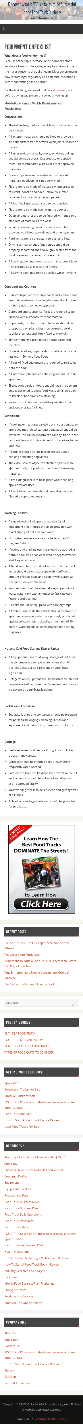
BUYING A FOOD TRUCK (19, 1033)
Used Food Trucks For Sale (21, 1127)
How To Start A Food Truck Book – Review (31, 1120)
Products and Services (18, 1296)
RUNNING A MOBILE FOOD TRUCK (27, 1046)
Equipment (11, 1183)
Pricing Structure (15, 1290)
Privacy (9, 1370)
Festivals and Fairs (16, 1195)
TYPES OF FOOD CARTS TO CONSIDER (29, 1052)
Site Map (10, 1377)
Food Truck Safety (16, 1227)
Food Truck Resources (18, 1221)
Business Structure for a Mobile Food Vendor (33, 1170)
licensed (61, 90)
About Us (10, 1333)
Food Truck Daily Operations (23, 1214)
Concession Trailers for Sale (22, 1089)
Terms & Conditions (17, 1383)
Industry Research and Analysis (24, 1271)
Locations (10, 1277)
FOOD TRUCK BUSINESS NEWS (24, 1040)
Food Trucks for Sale (17, 1114)
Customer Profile (15, 1176)
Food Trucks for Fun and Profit (24, 1245)
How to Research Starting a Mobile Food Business (36, 1258)
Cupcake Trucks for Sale (19, 1096)
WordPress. (58, 1419)
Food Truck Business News (21, 1202)
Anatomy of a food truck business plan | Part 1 (35, 1157)
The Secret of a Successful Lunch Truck (29, 984)
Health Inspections (16, 1252)
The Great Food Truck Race (22, 955)
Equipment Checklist (17, 1189)
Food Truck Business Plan (21, 1208)
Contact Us (11, 1346)
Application (11, 1083)
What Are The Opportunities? (23, 1303)
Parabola (40, 1419)
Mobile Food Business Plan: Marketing (29, 1283)
